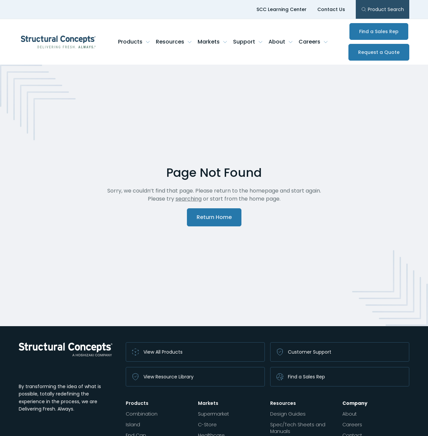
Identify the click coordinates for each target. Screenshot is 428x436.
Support (248, 42)
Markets (213, 42)
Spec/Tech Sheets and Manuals (297, 428)
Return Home (214, 217)
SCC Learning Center (281, 9)
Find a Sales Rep (379, 31)
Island (133, 424)
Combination (141, 414)
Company (354, 403)
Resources (174, 42)
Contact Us (331, 9)
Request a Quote (379, 52)
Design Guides (288, 414)
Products (134, 42)
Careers (313, 42)
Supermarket (213, 414)
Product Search (382, 9)
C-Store (207, 424)
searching (189, 199)
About (281, 42)
